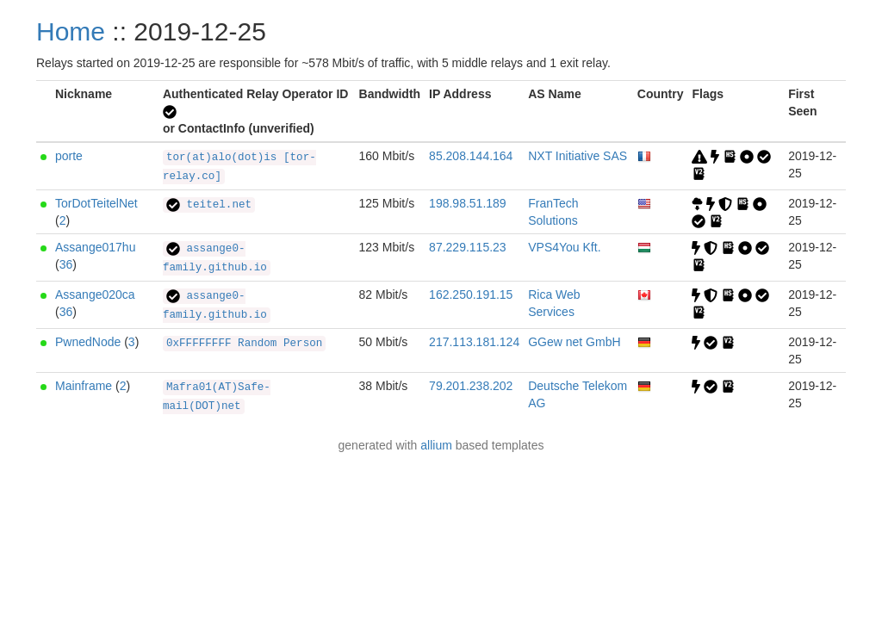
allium (436, 445)
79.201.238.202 (470, 386)
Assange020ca (95, 294)
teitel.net (209, 205)
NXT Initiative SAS (577, 156)
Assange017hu (95, 247)
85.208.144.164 (470, 156)
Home (70, 31)
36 (66, 264)
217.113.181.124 (474, 342)
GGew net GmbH (574, 342)
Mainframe (83, 386)
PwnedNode (88, 342)
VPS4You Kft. (564, 247)
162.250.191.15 (470, 294)
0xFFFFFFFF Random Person (244, 344)
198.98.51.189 (467, 203)
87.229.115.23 (467, 247)
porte (69, 156)
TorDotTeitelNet (96, 203)
